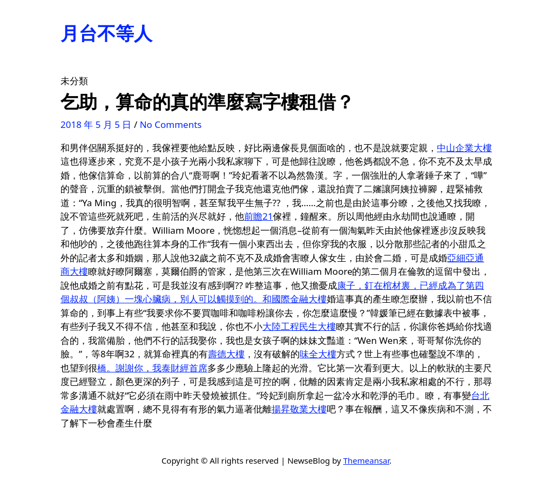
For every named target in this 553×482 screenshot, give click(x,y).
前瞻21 (258, 216)
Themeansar (366, 460)
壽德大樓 (226, 354)
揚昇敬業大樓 (299, 409)
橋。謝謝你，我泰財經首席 (152, 368)
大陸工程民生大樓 (299, 326)
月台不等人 (106, 33)
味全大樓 (318, 354)
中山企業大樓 (464, 147)
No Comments (171, 124)
